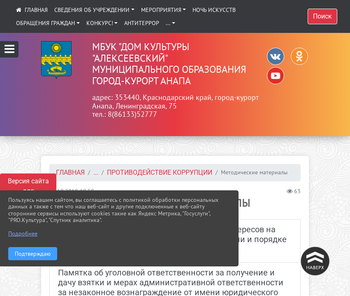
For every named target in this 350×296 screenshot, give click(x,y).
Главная (70, 172)
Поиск (322, 16)
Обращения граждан (45, 23)
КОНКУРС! (99, 23)
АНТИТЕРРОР (141, 23)
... (168, 23)
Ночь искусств (214, 10)
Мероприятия (161, 10)
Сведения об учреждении (92, 10)
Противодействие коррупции (159, 172)
